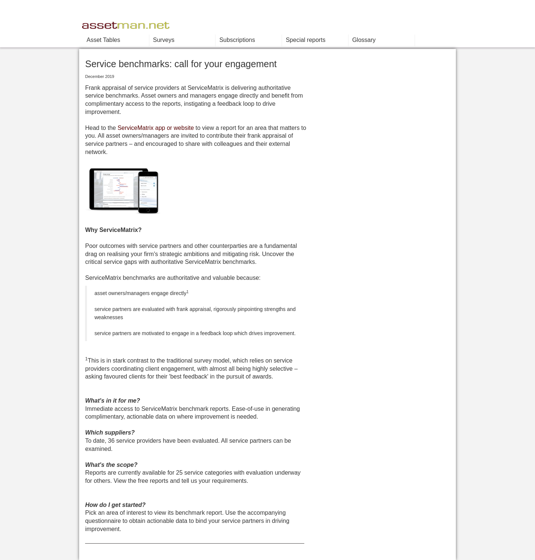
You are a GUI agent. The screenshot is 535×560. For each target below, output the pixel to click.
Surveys (164, 40)
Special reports (305, 40)
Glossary (364, 40)
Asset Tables (103, 40)
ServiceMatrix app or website (155, 128)
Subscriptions (237, 40)
